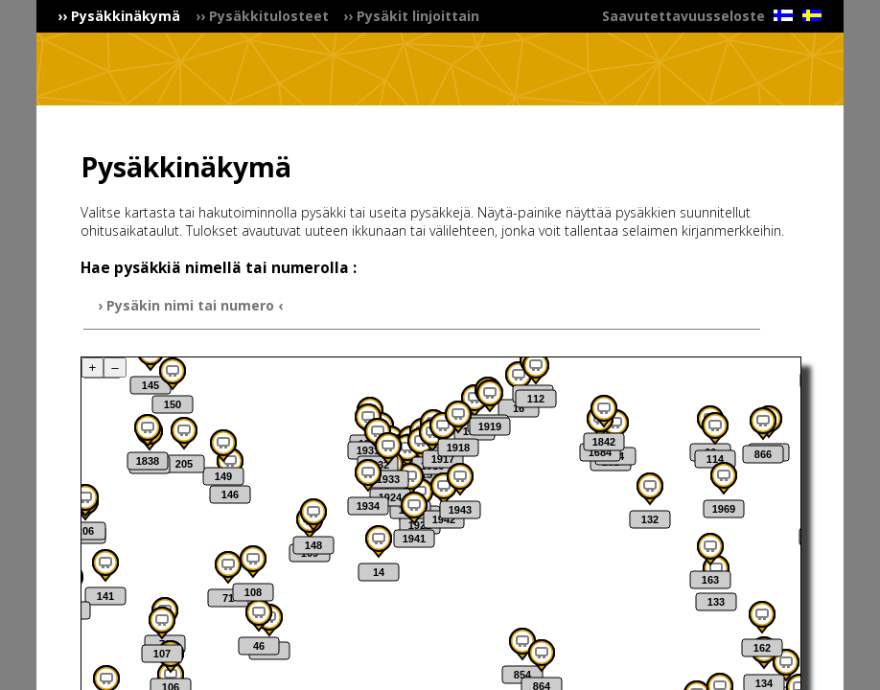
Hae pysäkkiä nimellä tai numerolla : (219, 268)
